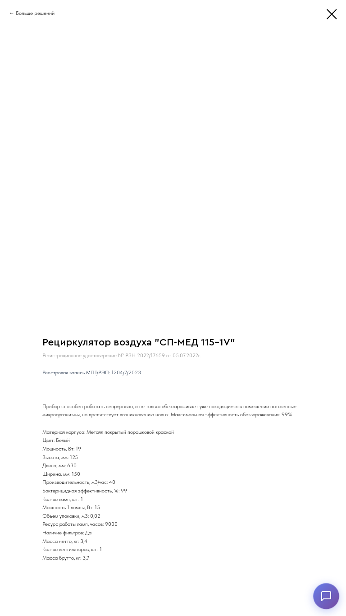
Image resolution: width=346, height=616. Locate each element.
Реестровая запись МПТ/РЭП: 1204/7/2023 (91, 372)
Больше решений (35, 13)
